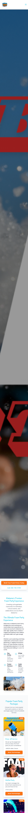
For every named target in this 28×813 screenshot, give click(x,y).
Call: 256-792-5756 (14, 588)
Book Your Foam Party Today (14, 583)
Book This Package (14, 752)
